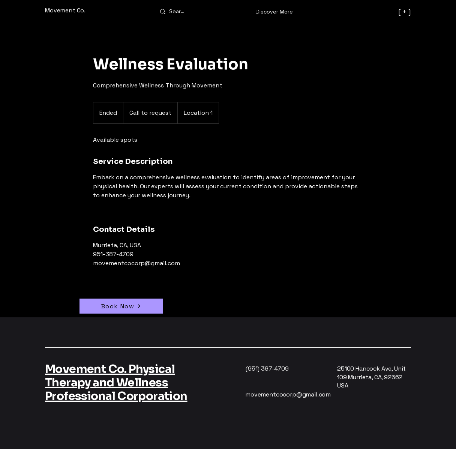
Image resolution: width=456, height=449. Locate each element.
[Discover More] (274, 11)
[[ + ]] (377, 11)
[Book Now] (121, 306)
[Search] (177, 11)
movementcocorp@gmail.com (288, 394)
